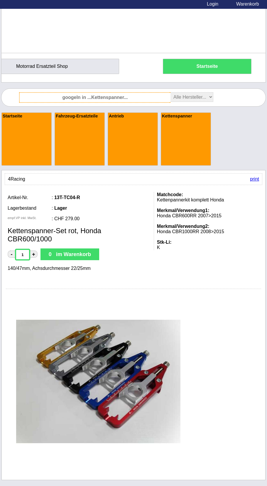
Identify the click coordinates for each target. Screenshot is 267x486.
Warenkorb (247, 3)
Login (212, 3)
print (254, 178)
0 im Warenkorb (70, 254)
